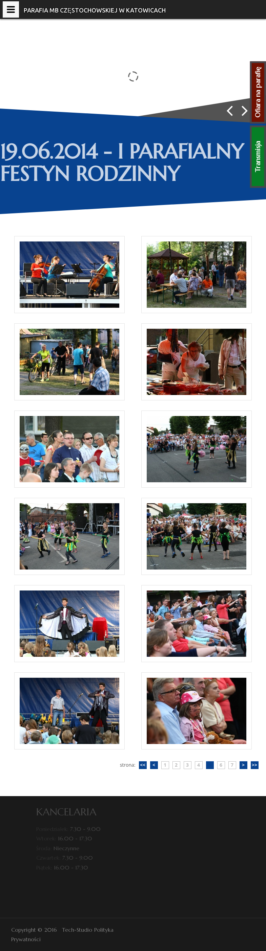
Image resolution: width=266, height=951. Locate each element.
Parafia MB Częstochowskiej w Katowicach (95, 10)
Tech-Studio (77, 929)
